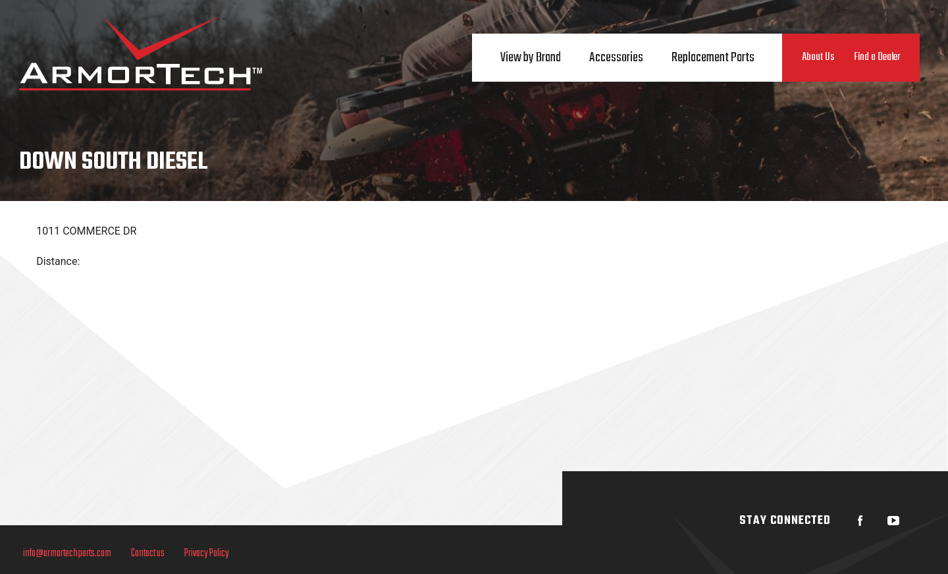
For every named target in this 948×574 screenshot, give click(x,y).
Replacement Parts (713, 57)
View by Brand (530, 57)
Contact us (144, 553)
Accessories (616, 57)
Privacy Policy (203, 553)
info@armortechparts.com (64, 553)
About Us (818, 57)
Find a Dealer (877, 57)
